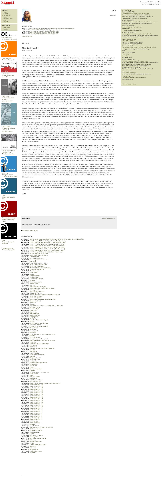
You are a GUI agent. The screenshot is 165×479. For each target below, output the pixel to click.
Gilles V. (32, 433)
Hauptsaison (33, 351)
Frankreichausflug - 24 (36, 384)
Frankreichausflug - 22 (36, 388)
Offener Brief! (34, 328)
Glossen (5, 13)
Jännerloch (33, 332)
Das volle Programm (36, 369)
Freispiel (32, 350)
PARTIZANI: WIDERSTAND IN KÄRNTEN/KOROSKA (135, 61)
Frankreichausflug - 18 (36, 394)
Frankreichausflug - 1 (36, 422)
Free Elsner (33, 261)
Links (4, 20)
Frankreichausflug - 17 (36, 396)
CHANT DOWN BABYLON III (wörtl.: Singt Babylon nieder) (47, 249)
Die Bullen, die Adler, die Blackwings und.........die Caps (46, 305)
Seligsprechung (34, 277)
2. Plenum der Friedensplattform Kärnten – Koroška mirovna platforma (140, 21)
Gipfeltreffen (33, 347)
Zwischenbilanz (34, 353)
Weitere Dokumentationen (129, 84)
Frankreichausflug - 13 (36, 402)
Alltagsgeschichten (35, 358)
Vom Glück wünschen (36, 435)
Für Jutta (32, 280)
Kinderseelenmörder (36, 282)
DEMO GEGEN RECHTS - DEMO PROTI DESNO (134, 77)
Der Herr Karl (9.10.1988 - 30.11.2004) (41, 427)
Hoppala (32, 356)
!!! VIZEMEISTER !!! (36, 293)
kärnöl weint (126, 54)
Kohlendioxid (33, 272)
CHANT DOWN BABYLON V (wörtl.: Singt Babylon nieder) (43, 33)
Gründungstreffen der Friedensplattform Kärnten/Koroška (137, 34)
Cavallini (32, 370)
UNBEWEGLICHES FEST (129, 40)
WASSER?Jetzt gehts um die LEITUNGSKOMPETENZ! (9, 174)
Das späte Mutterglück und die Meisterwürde (43, 299)
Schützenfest (33, 361)
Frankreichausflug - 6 (36, 413)
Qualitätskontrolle (35, 315)
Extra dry (32, 304)
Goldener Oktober (35, 377)
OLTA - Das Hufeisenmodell (129, 72)
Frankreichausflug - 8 (36, 410)
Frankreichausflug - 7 (36, 411)
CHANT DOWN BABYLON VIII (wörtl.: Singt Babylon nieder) (44, 30)
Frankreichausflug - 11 (36, 405)
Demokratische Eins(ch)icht (38, 287)
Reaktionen (6, 29)
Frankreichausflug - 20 (36, 391)
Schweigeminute (34, 290)
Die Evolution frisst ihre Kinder (39, 263)
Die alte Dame (34, 283)
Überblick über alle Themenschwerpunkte (8, 249)
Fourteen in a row (35, 359)
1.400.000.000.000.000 (36, 279)
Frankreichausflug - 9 (36, 408)
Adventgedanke (34, 426)
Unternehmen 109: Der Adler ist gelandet (42, 348)
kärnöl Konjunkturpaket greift (38, 264)
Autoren (5, 17)
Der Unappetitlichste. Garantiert (39, 260)
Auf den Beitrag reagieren (108, 218)
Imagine (32, 274)
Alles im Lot (33, 312)
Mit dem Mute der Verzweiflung (39, 253)
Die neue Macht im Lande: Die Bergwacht (42, 288)
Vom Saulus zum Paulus (37, 258)
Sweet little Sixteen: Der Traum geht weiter (42, 334)
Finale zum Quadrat (35, 298)
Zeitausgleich (33, 364)
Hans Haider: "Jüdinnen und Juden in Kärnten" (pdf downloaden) (8, 129)
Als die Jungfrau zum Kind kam (39, 323)
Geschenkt (33, 342)
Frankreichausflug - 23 (36, 386)
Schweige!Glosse (35, 437)
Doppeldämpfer (34, 313)
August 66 (33, 452)
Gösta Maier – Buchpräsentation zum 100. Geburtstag (136, 13)
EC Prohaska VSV (35, 337)
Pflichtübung (33, 345)
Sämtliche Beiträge (27, 36)
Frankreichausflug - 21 (36, 389)
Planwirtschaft (34, 331)
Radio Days (33, 310)
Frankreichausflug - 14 (36, 400)
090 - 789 (32, 285)
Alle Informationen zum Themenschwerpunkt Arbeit (9, 219)
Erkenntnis (33, 448)
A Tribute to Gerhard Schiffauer (39, 326)
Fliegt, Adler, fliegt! (35, 301)
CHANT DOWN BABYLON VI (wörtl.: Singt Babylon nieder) (44, 32)
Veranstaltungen (8, 18)
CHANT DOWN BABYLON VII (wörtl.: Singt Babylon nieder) (44, 31)
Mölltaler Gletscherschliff (37, 291)
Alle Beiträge (7, 15)
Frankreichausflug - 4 (36, 416)
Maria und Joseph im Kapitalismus (40, 268)
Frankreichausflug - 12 (36, 403)
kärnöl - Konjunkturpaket (37, 266)
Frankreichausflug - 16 (36, 397)
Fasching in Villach (35, 324)
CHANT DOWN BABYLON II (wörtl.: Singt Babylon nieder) (47, 250)
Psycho (32, 321)
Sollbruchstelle (34, 373)
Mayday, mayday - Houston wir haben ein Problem (45, 294)
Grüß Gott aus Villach (36, 380)
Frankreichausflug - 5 (36, 414)
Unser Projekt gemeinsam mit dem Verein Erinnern (8, 75)
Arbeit (31, 375)
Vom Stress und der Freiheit (38, 438)
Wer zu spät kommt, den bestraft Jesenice (42, 340)
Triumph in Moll (34, 309)
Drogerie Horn (34, 449)
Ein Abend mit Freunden (37, 354)
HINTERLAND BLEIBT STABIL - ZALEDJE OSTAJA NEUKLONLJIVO (139, 47)
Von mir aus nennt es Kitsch (38, 445)
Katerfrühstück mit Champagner (39, 343)
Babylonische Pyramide (37, 269)
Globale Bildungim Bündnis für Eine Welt (9, 38)
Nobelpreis (33, 440)
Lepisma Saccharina (36, 451)
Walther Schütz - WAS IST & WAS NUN (132, 27)
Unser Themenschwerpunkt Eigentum (8, 242)
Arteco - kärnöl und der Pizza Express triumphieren (45, 383)
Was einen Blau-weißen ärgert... (39, 320)
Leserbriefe (6, 27)
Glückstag (33, 302)
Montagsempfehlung (36, 441)
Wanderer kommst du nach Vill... (39, 339)
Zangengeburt (34, 317)
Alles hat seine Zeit (35, 381)
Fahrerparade (34, 421)
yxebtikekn (25, 222)
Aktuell (5, 12)
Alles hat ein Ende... (36, 307)
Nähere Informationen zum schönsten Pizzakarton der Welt (8, 152)
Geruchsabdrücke (35, 432)
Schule (32, 443)
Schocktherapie (34, 257)
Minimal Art (33, 318)
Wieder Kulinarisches (36, 430)
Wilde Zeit (33, 446)
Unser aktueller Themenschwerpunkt (8, 59)
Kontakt (5, 22)
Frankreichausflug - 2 (36, 419)
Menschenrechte (35, 271)
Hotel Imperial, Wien (36, 429)
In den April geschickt (36, 296)
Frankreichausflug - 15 (36, 399)
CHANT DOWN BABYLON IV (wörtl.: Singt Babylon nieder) (47, 247)
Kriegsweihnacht (34, 275)
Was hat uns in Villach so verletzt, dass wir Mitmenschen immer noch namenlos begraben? (52, 28)
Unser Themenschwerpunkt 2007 (8, 197)
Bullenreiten (33, 366)
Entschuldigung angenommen (38, 362)
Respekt (32, 367)
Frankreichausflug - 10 (36, 407)
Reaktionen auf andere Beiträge (30, 230)
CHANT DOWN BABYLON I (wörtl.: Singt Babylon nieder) (47, 252)
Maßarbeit (33, 329)
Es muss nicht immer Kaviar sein (39, 372)
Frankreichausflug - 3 (36, 418)
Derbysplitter (33, 378)
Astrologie (33, 336)
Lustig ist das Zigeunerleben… (39, 255)
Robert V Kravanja (27, 21)
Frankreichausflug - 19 (36, 392)
